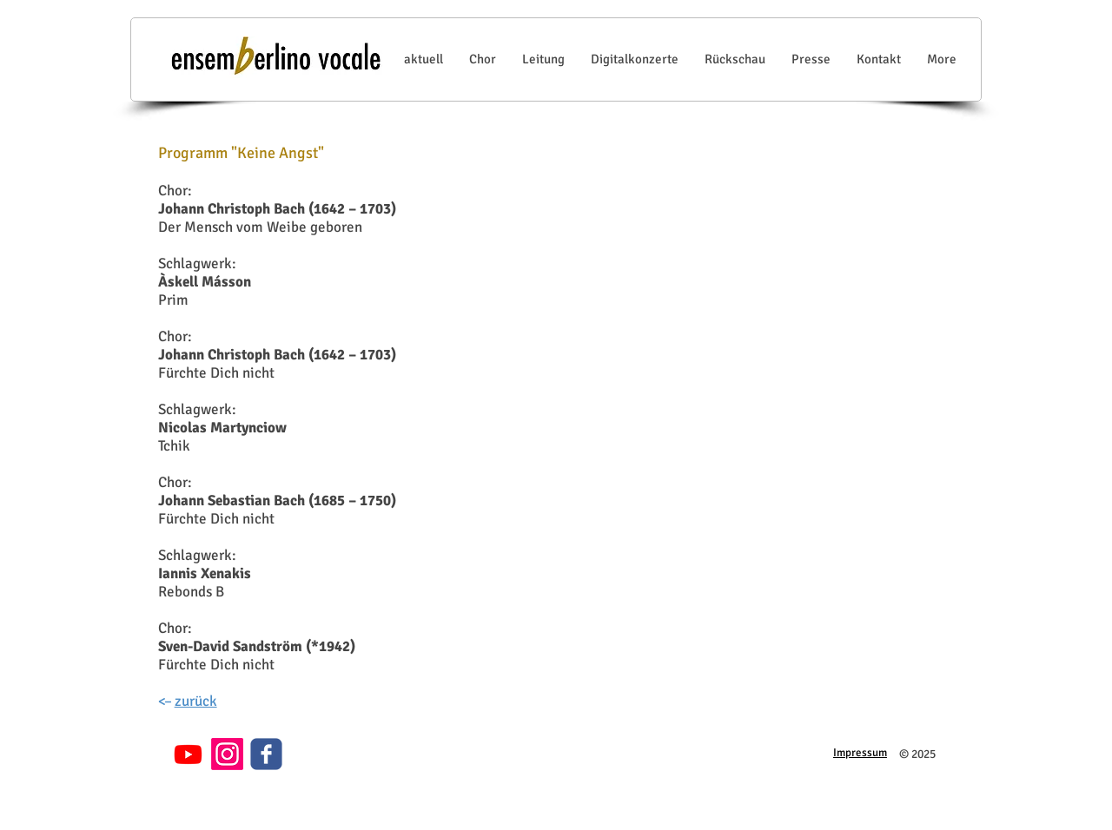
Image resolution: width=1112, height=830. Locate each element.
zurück (196, 701)
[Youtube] (188, 754)
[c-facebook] (266, 754)
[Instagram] (227, 754)
